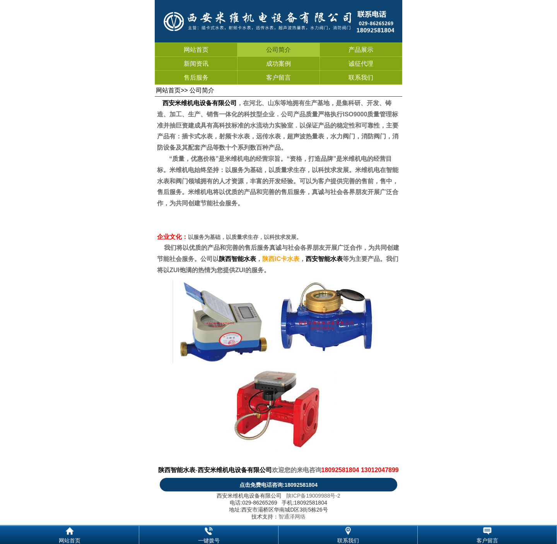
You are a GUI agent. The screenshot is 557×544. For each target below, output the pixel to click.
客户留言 (278, 77)
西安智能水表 (324, 259)
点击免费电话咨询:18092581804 (278, 485)
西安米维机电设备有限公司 (199, 103)
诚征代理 (361, 63)
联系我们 (361, 77)
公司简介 (278, 49)
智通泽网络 (292, 516)
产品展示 (361, 49)
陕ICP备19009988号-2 (313, 496)
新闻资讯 (196, 63)
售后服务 (196, 77)
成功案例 (278, 63)
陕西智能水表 (237, 259)
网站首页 (196, 49)
